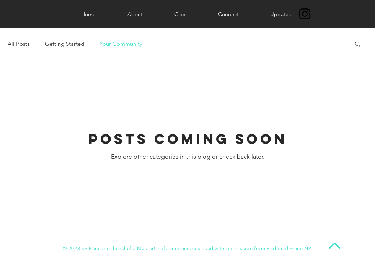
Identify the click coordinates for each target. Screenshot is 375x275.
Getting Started (64, 43)
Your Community (120, 43)
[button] (357, 44)
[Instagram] (304, 13)
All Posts (18, 43)
